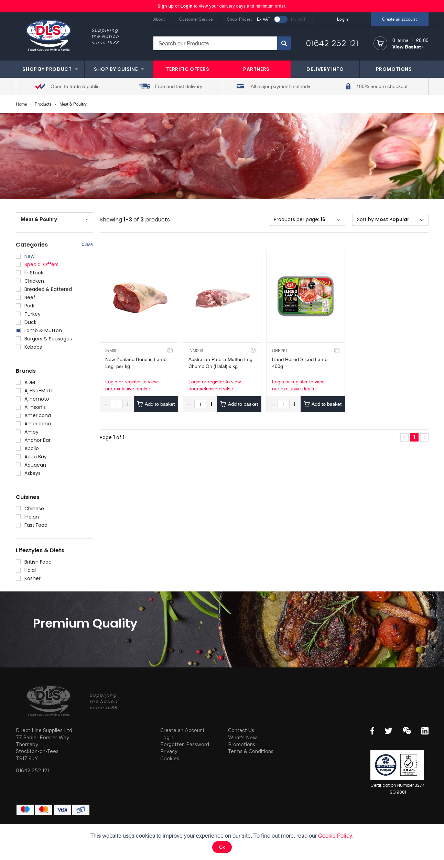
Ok (222, 847)
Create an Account (182, 730)
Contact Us (241, 730)
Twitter (388, 731)
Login (187, 6)
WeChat (407, 730)
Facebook (372, 730)
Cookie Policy (335, 835)
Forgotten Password (184, 744)
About (159, 19)
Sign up (166, 6)
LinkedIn (425, 730)
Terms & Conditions (250, 751)
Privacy (168, 751)
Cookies (169, 758)
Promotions (241, 744)
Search (284, 43)
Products (43, 104)
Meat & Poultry (73, 104)
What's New (242, 737)
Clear (87, 245)
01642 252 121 (332, 43)
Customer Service (196, 19)
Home (21, 104)
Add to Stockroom (169, 350)
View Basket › (407, 47)
